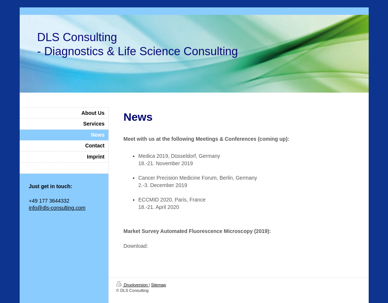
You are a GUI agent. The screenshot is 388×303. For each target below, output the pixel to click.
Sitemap (158, 285)
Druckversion (132, 285)
